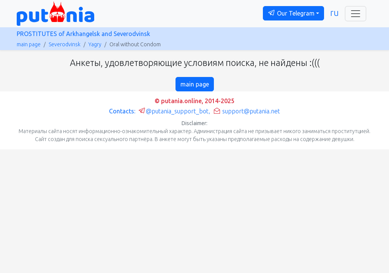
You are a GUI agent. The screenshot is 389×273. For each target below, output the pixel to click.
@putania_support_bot (173, 111)
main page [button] (194, 84)
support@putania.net (246, 111)
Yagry (95, 44)
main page (29, 44)
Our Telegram (291, 13)
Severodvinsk (65, 44)
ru (334, 12)
